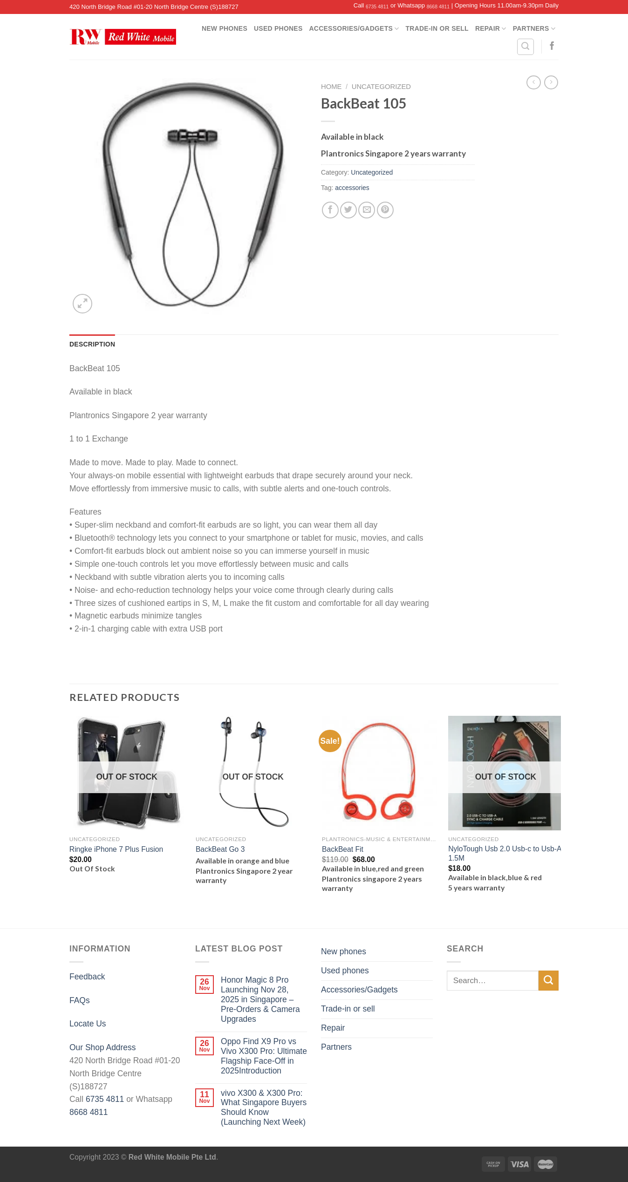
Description (92, 344)
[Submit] (549, 981)
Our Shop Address (102, 1047)
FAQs (79, 1000)
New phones (224, 28)
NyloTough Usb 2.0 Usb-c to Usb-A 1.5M (504, 853)
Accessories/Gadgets (354, 28)
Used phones (278, 28)
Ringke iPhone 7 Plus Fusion (116, 849)
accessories (352, 187)
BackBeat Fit (342, 849)
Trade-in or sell (437, 28)
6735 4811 (377, 6)
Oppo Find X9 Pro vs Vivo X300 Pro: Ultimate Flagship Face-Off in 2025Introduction (264, 1056)
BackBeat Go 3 (220, 849)
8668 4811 (438, 6)
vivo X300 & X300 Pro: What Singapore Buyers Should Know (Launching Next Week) (264, 1107)
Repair (490, 28)
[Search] (525, 47)
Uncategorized (381, 86)
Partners (534, 28)
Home (331, 86)
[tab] (92, 344)
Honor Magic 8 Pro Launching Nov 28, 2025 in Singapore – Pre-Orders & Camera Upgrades (260, 999)
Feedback (87, 976)
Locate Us (87, 1023)
